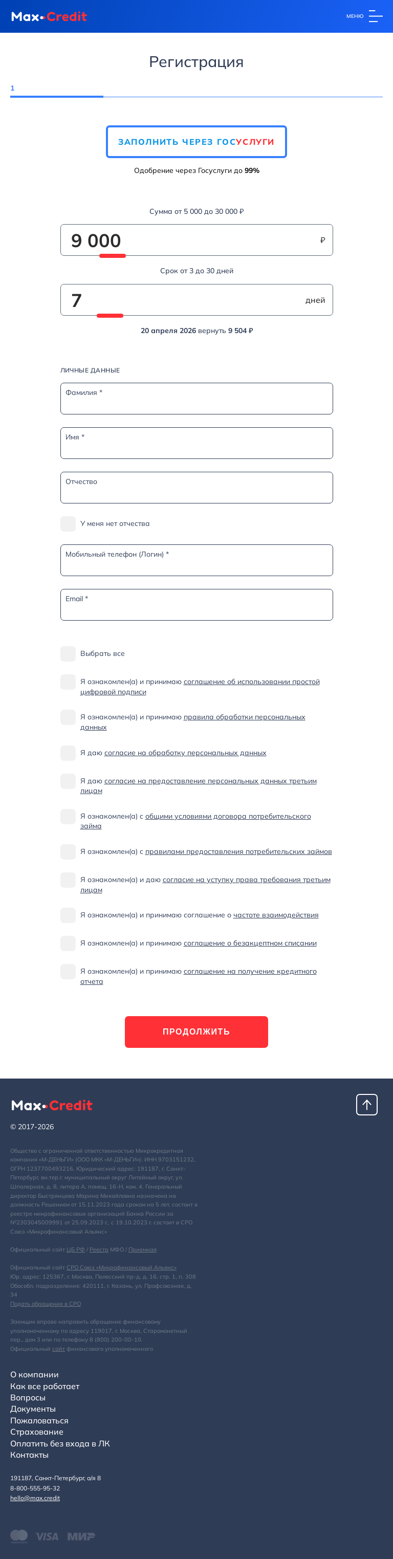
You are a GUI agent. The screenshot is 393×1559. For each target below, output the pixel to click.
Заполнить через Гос (196, 142)
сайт (58, 1348)
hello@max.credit (35, 1498)
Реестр (99, 1249)
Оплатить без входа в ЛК (60, 1443)
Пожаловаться (39, 1420)
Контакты (29, 1455)
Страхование (36, 1431)
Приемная (142, 1249)
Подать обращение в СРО (45, 1303)
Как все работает (44, 1386)
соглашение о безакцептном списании (250, 943)
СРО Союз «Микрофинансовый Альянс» (122, 1267)
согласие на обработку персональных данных (185, 752)
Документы (33, 1408)
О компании (34, 1374)
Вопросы (28, 1397)
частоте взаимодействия (276, 914)
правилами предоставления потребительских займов (238, 851)
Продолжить (196, 1031)
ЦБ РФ (76, 1249)
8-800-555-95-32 (35, 1488)
